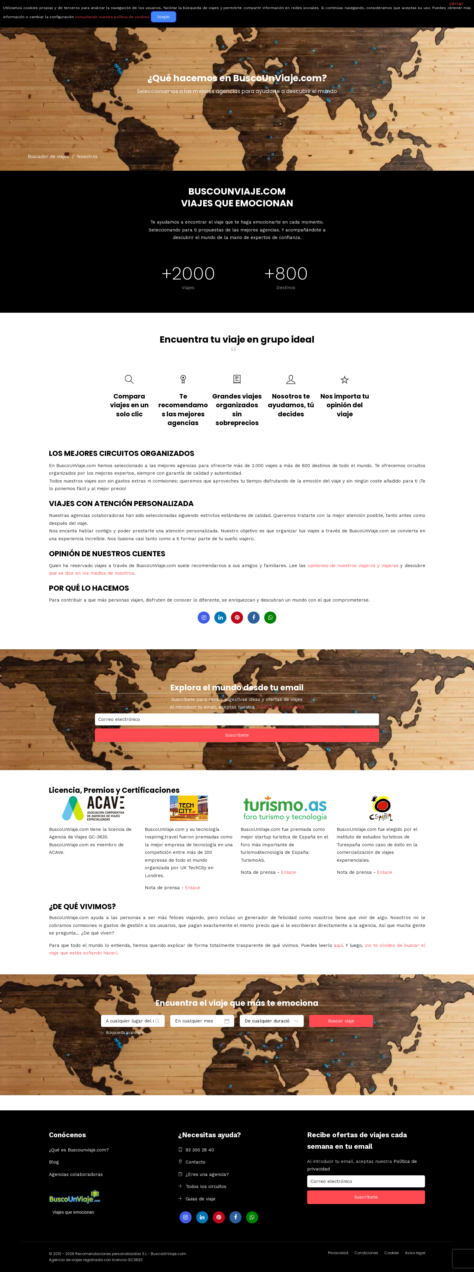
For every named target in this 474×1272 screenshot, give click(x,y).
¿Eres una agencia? (207, 1174)
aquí (338, 945)
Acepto (163, 17)
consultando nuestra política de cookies (112, 17)
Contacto (196, 1162)
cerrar (456, 3)
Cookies (391, 1252)
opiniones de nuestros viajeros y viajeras (352, 565)
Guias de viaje (201, 1199)
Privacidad (338, 1252)
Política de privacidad (280, 707)
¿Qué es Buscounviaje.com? (79, 1150)
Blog (54, 1162)
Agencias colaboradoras (76, 1174)
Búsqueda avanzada (122, 1032)
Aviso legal (415, 1252)
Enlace (192, 887)
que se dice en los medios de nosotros (91, 573)
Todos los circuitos (206, 1186)
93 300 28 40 (200, 1150)
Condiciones (366, 1252)
